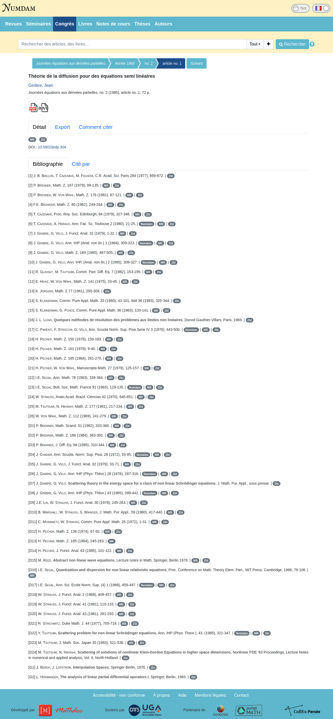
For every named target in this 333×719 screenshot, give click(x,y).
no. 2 (149, 63)
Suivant (196, 63)
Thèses (142, 24)
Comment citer (96, 127)
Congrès (64, 24)
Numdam (146, 224)
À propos (161, 695)
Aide (182, 695)
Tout (253, 44)
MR (32, 139)
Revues (13, 24)
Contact (241, 695)
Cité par (81, 164)
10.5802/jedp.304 (52, 147)
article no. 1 (172, 63)
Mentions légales (210, 695)
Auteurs (163, 24)
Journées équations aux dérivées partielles (70, 63)
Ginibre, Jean (40, 85)
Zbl (43, 139)
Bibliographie (48, 164)
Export (62, 127)
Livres (85, 24)
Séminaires (38, 24)
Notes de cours (113, 24)
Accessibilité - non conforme (119, 695)
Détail (39, 127)
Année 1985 (125, 63)
